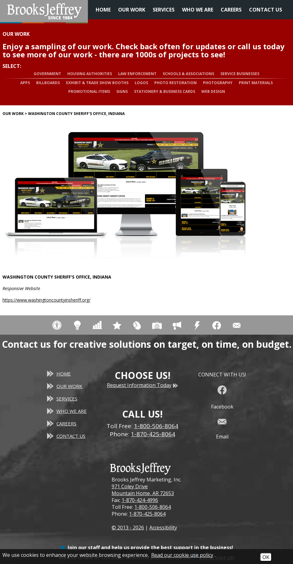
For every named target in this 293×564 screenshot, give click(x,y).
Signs (122, 91)
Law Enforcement (137, 73)
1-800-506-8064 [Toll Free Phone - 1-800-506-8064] (156, 426)
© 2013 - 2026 (128, 527)
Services (164, 9)
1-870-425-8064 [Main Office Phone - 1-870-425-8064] (153, 434)
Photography (218, 82)
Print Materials (256, 82)
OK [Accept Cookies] (265, 557)
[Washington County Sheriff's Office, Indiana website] (127, 194)
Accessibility (163, 527)
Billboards (48, 82)
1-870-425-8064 (147, 513)
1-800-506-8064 (152, 507)
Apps (25, 82)
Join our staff (84, 547)
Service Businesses (239, 73)
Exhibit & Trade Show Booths (97, 82)
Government (47, 73)
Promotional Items (89, 91)
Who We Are (197, 9)
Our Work (131, 9)
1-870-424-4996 (140, 500)
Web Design (213, 91)
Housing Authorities (89, 73)
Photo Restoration (175, 82)
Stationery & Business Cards (164, 91)
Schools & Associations (188, 73)
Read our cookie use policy (182, 555)
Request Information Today (142, 385)
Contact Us (265, 9)
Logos (141, 82)
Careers (231, 9)
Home (103, 9)
